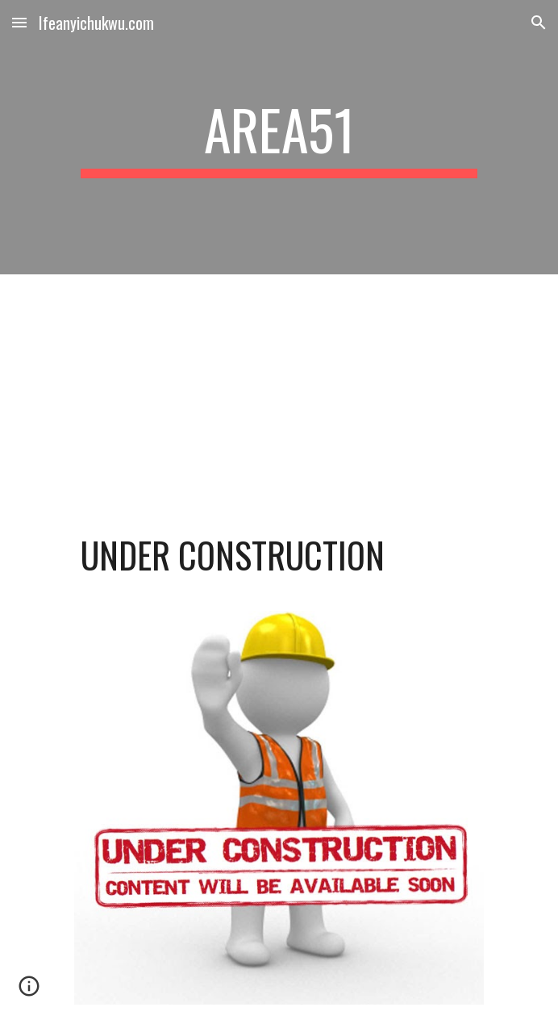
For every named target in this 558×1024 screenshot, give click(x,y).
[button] (19, 22)
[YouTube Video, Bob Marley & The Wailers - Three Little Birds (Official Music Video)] (279, 388)
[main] (278, 137)
